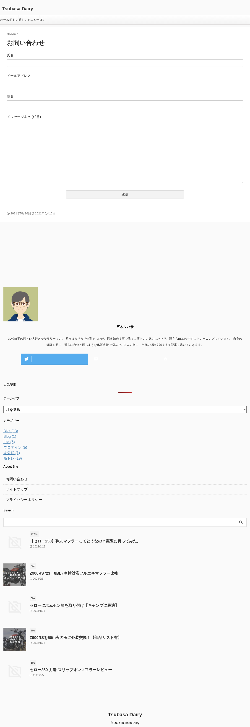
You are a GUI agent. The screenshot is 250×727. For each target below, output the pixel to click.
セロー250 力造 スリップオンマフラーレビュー (66, 668)
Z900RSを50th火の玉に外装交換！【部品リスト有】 (70, 635)
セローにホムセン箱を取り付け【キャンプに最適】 (69, 603)
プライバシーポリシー (22, 497)
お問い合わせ (15, 477)
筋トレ (13, 19)
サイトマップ (15, 487)
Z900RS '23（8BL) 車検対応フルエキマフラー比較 (69, 571)
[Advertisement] (37, 255)
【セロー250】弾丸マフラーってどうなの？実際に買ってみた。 (79, 539)
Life (41, 19)
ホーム (4, 19)
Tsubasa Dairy (17, 8)
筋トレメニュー (28, 19)
